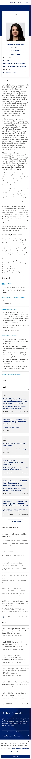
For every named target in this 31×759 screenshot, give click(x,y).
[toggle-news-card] (25, 389)
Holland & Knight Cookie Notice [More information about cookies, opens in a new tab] (20, 754)
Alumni (4, 740)
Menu (27, 2)
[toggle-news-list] (28, 389)
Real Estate (7, 61)
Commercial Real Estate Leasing (14, 63)
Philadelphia (15, 48)
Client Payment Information (11, 736)
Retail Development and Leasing (14, 66)
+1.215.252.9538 (15, 50)
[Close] (29, 747)
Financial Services (9, 73)
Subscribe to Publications (15, 732)
